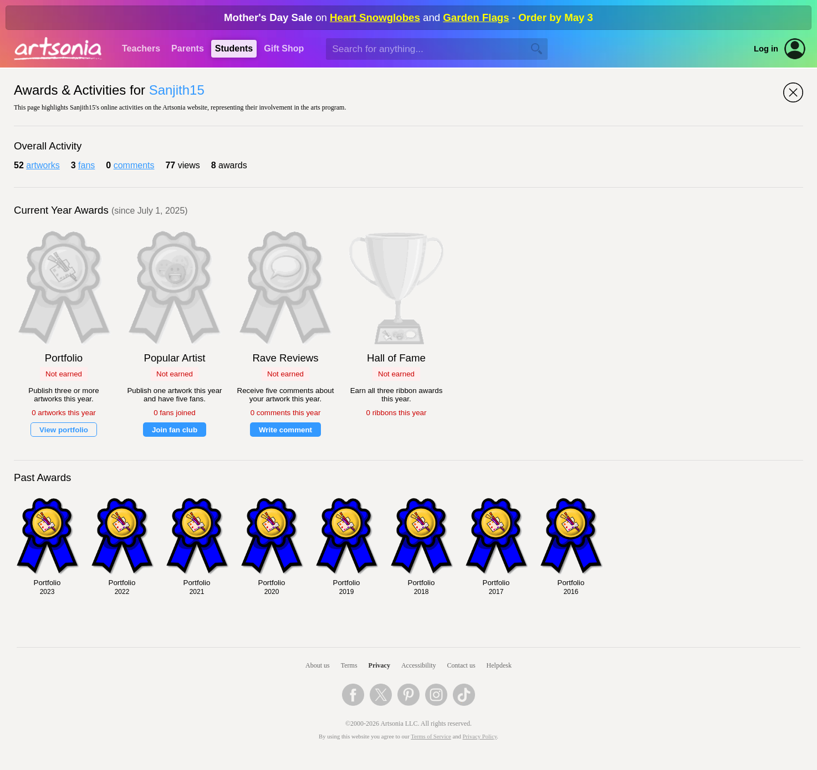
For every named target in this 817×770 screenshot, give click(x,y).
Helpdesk (499, 665)
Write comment (285, 430)
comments (134, 165)
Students (234, 48)
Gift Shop (284, 48)
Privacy (379, 665)
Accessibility (418, 665)
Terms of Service (431, 736)
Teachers (141, 48)
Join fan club (174, 430)
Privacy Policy (480, 736)
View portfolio (63, 430)
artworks (42, 165)
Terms (349, 665)
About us (317, 665)
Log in (766, 48)
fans (86, 165)
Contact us (461, 665)
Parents (187, 48)
